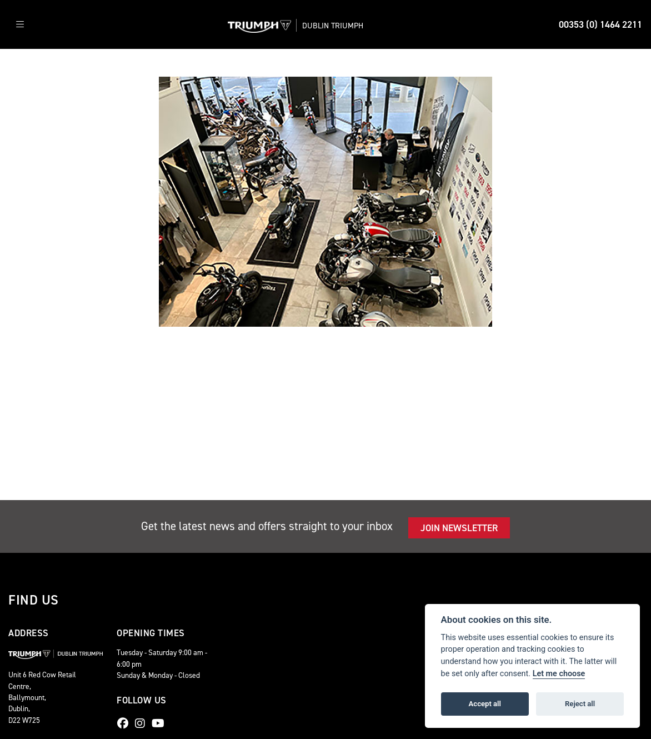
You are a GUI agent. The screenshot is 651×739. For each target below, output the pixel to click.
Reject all (580, 704)
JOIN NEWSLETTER (459, 528)
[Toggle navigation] (20, 24)
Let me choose (559, 673)
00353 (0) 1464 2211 (600, 24)
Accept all (485, 704)
